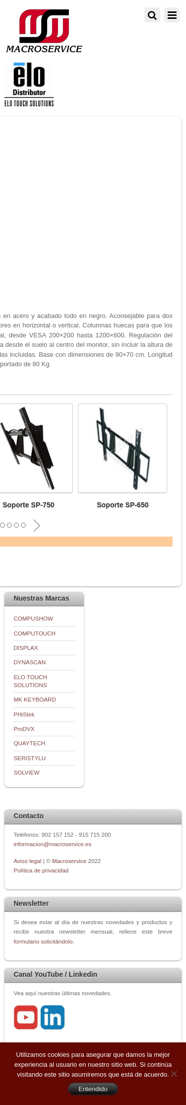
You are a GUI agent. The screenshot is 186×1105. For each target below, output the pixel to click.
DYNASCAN (29, 662)
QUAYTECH (29, 743)
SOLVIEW (26, 772)
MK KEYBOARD (34, 699)
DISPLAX (25, 647)
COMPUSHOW (33, 618)
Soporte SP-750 (28, 505)
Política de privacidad (40, 870)
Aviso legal (28, 861)
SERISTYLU (29, 758)
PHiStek (23, 714)
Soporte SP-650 (123, 505)
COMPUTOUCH (34, 633)
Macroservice (69, 861)
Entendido (93, 1089)
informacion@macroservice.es (52, 844)
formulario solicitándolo (42, 941)
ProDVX (23, 728)
